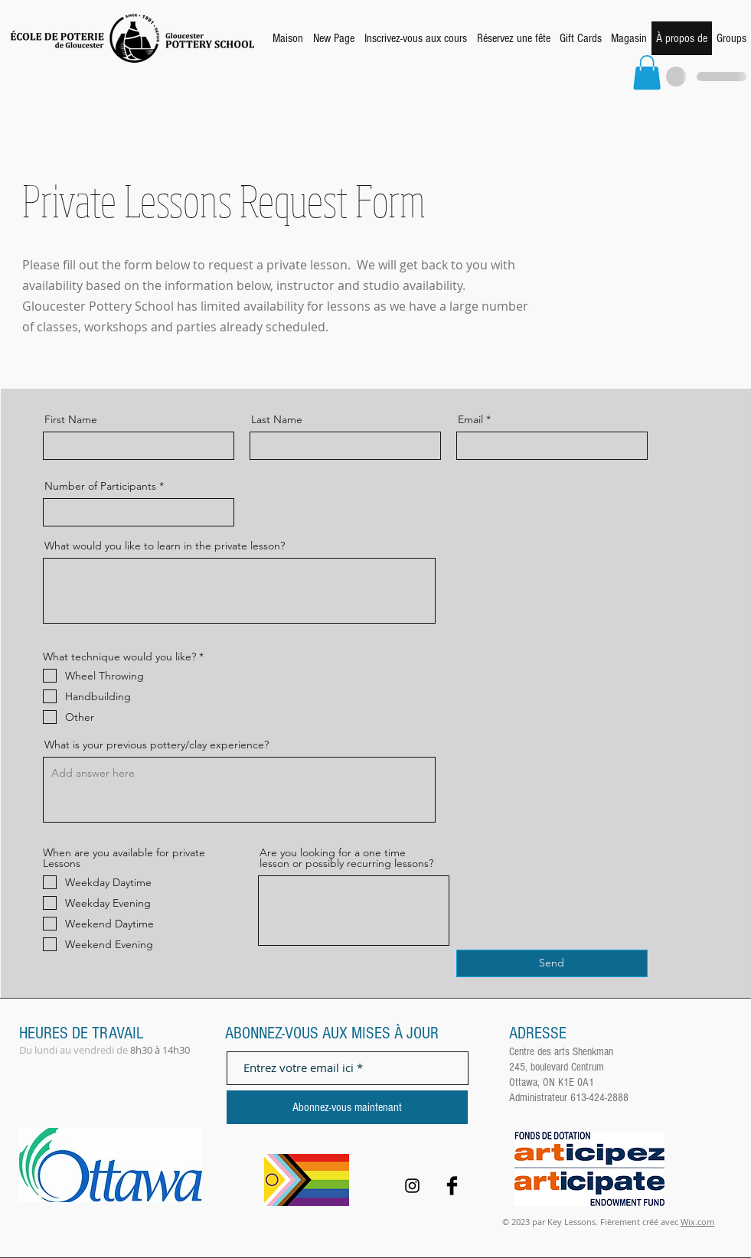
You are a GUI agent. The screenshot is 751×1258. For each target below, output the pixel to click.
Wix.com (697, 1221)
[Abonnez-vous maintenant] (347, 1107)
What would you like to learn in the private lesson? (164, 545)
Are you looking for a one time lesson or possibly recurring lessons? (346, 858)
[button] (646, 72)
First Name (70, 419)
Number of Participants (100, 486)
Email (470, 419)
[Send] (552, 963)
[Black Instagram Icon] (412, 1185)
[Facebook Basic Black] (452, 1185)
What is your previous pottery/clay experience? (156, 744)
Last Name (276, 419)
